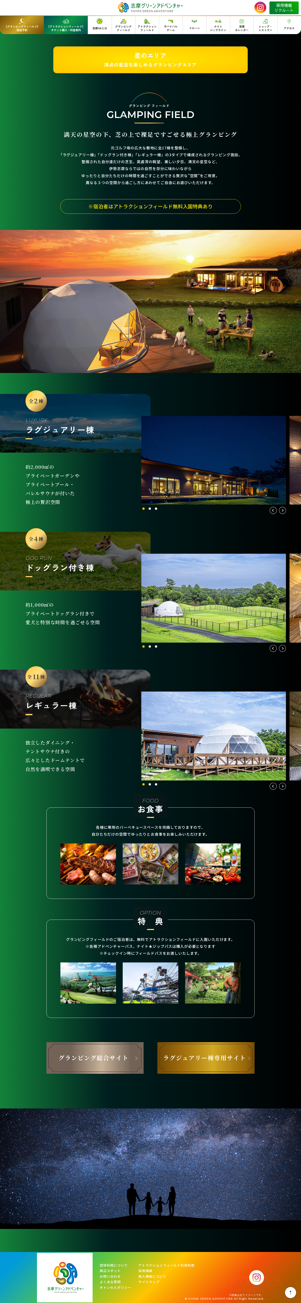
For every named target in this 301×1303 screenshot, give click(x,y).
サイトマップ (148, 1282)
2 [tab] (150, 508)
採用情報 (145, 1270)
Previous (273, 510)
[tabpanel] (213, 460)
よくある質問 (110, 1282)
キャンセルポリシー (115, 1287)
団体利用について (114, 1265)
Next (282, 510)
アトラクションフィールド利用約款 (166, 1265)
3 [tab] (156, 508)
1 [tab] (143, 508)
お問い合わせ (110, 1276)
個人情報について (152, 1276)
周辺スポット (110, 1270)
